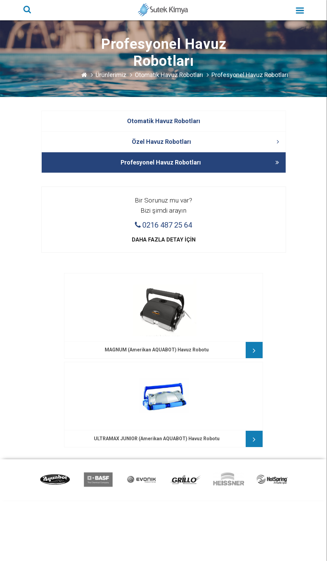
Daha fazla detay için (164, 239)
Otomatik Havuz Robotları (169, 74)
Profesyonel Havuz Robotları (249, 74)
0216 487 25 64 (163, 225)
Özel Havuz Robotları (205, 141)
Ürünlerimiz (111, 74)
